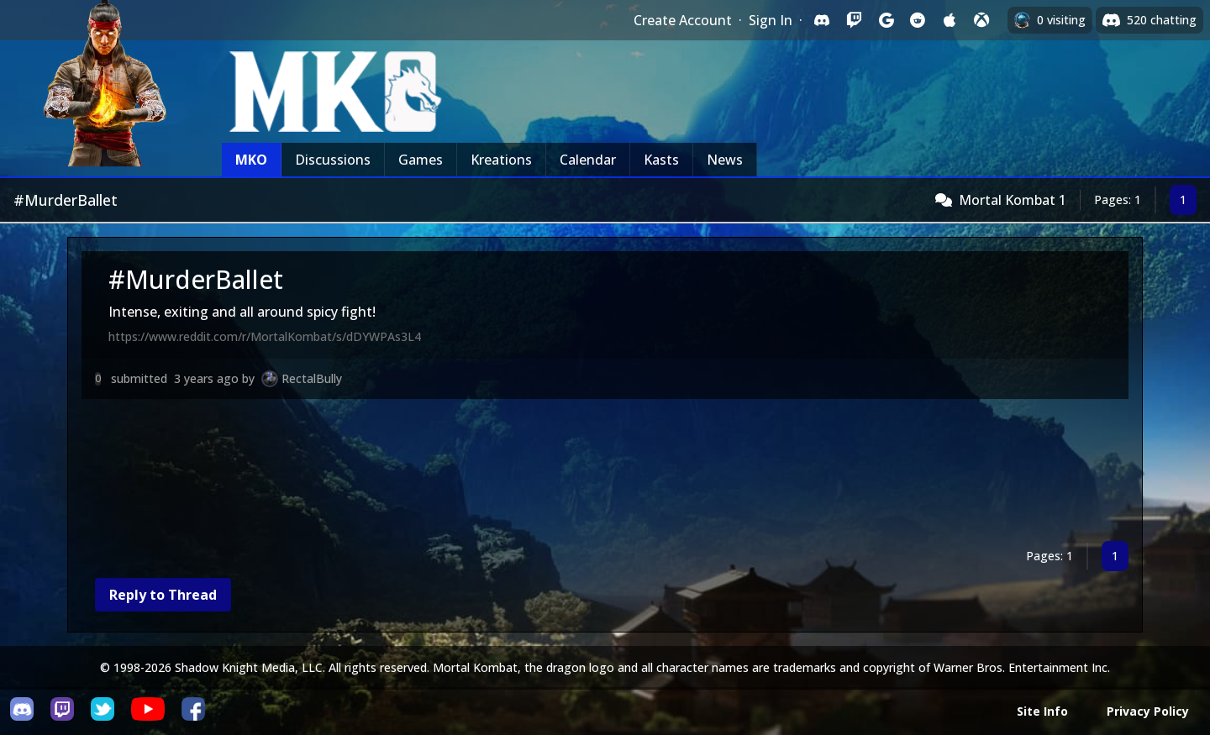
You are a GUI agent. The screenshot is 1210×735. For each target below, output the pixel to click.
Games (420, 159)
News (725, 159)
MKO (251, 159)
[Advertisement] (586, 473)
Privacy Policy (1148, 711)
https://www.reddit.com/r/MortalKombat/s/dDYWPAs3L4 (264, 336)
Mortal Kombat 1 (1012, 200)
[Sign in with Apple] (949, 20)
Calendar (588, 159)
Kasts (661, 159)
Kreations (501, 159)
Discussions (333, 159)
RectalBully (311, 378)
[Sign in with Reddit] (917, 20)
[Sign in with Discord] (821, 20)
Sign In (770, 20)
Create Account (683, 20)
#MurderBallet (195, 279)
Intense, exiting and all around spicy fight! (242, 311)
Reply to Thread (163, 594)
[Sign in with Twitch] (853, 20)
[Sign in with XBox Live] (981, 20)
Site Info (1042, 711)
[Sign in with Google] (885, 20)
